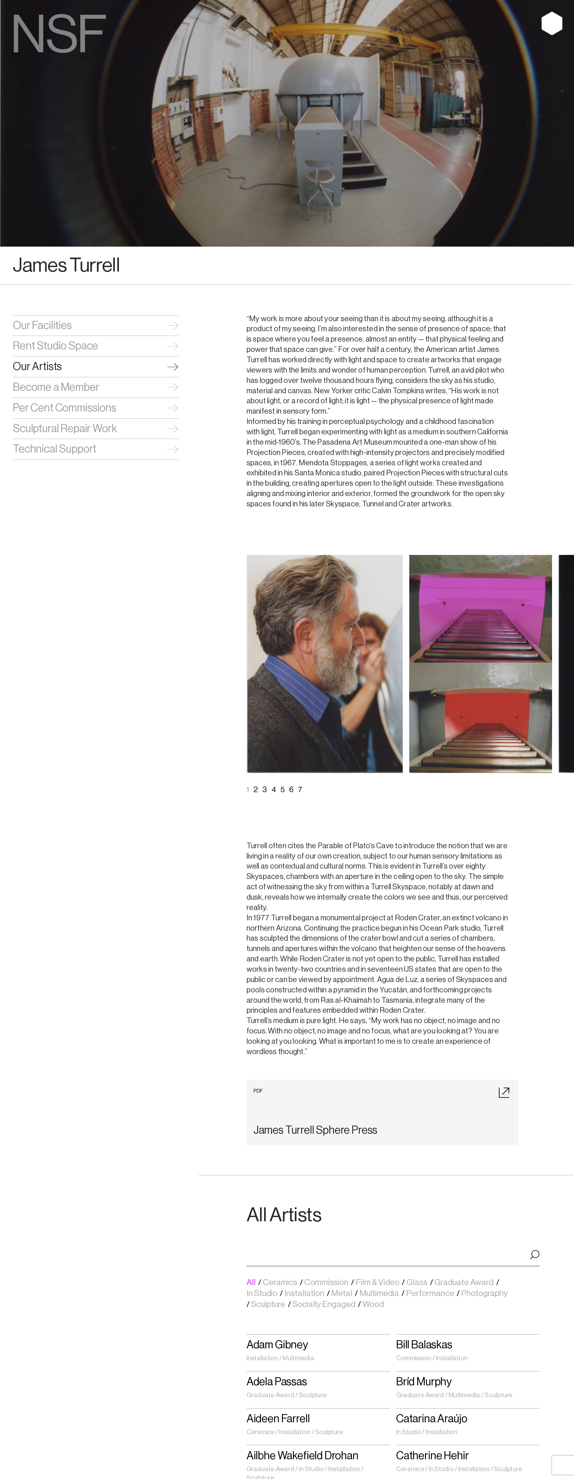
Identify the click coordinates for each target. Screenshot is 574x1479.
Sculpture (268, 1304)
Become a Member (56, 387)
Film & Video (378, 1282)
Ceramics (281, 1282)
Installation (305, 1293)
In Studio (263, 1293)
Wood (374, 1304)
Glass (418, 1282)
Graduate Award (464, 1282)
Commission (327, 1282)
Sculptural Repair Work (65, 428)
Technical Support (54, 449)
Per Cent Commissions (64, 408)
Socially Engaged (324, 1304)
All (252, 1282)
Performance (430, 1293)
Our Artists (37, 366)
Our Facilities (42, 325)
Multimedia (379, 1293)
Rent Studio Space (55, 346)
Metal (342, 1293)
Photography (485, 1293)
